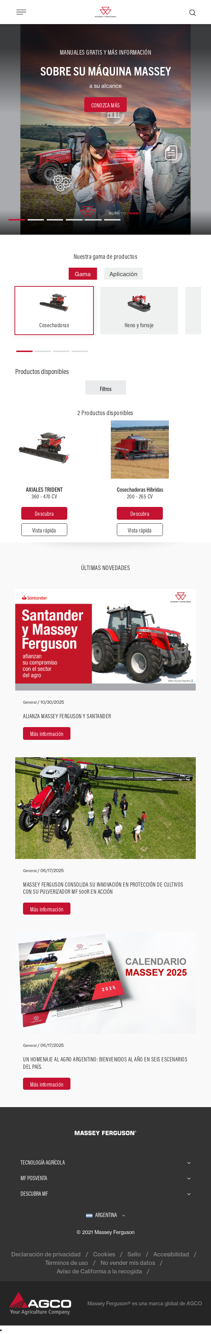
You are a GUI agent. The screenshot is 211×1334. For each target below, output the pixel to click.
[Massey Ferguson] (105, 11)
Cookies (104, 1254)
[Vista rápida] (44, 529)
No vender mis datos (128, 1262)
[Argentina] (105, 1215)
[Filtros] (105, 387)
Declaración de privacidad (46, 1254)
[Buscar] (192, 12)
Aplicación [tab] (123, 274)
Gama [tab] (83, 274)
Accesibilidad (171, 1254)
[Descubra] (44, 513)
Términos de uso (66, 1262)
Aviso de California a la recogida (99, 1271)
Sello (134, 1254)
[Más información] (105, 668)
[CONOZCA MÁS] (105, 104)
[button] (16, 217)
